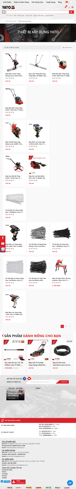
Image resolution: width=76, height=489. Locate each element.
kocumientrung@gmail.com (15, 456)
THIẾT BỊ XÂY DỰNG (10, 21)
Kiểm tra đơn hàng (21, 2)
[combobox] (68, 2)
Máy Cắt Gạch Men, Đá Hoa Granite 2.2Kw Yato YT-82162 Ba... (61, 280)
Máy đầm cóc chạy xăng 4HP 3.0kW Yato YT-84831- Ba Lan (14, 246)
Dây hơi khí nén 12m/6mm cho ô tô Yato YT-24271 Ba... (62, 365)
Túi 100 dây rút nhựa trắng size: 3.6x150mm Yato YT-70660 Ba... (14, 280)
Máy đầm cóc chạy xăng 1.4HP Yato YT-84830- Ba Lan (13, 314)
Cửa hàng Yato (37, 2)
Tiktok (4, 472)
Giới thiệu (7, 2)
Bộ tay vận (21, 15)
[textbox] (68, 2)
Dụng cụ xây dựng (38, 15)
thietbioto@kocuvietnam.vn (15, 447)
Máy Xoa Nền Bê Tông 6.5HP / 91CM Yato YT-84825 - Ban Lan (13, 178)
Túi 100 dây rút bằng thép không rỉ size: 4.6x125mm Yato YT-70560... (37, 246)
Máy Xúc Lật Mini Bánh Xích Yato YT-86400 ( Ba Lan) (37, 178)
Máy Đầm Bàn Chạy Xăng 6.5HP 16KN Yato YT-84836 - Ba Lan (61, 76)
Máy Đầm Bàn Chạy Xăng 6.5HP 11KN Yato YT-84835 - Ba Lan (14, 110)
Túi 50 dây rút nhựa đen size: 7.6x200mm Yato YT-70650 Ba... (61, 246)
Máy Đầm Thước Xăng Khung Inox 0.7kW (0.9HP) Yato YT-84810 (14, 76)
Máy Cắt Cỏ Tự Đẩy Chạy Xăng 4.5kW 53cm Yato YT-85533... (38, 365)
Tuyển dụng (50, 2)
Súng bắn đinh (49, 15)
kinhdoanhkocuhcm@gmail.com (17, 465)
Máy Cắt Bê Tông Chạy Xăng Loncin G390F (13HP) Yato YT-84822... (14, 144)
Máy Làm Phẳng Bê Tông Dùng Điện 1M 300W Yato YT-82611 (37, 76)
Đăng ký (64, 382)
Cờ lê (15, 15)
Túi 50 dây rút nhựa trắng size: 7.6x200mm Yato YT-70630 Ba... (14, 212)
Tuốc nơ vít (28, 15)
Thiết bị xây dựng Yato (24, 21)
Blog (60, 2)
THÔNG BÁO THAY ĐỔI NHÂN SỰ (15, 395)
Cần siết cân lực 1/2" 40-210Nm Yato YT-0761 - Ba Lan (14, 365)
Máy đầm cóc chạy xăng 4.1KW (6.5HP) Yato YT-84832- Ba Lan (37, 144)
